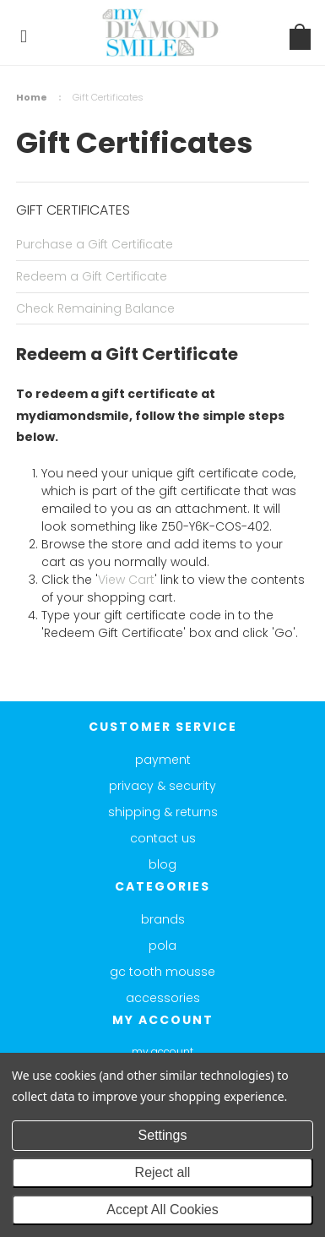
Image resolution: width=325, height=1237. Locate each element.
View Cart (126, 579)
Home (31, 97)
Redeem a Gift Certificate (91, 276)
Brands (163, 919)
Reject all (163, 1172)
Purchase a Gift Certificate (94, 244)
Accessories (163, 997)
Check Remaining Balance (95, 308)
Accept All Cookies (162, 1209)
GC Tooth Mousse (162, 971)
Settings (162, 1135)
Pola (162, 945)
